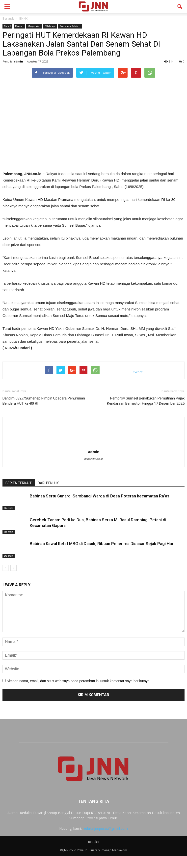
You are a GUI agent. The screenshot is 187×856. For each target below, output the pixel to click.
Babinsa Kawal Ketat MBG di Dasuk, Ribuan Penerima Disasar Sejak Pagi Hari (102, 543)
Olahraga (50, 26)
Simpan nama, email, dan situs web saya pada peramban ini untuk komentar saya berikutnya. (79, 681)
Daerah (19, 26)
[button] (180, 6)
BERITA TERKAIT (18, 483)
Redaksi (93, 842)
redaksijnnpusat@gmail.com (105, 828)
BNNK (7, 26)
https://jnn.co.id (93, 458)
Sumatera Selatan (70, 26)
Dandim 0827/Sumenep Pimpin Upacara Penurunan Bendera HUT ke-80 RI (43, 401)
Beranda (8, 18)
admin (18, 61)
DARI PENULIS (48, 483)
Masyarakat (34, 26)
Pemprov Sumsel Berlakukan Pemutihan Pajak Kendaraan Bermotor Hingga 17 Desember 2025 (146, 401)
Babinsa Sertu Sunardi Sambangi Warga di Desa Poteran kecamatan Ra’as (100, 495)
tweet (138, 371)
